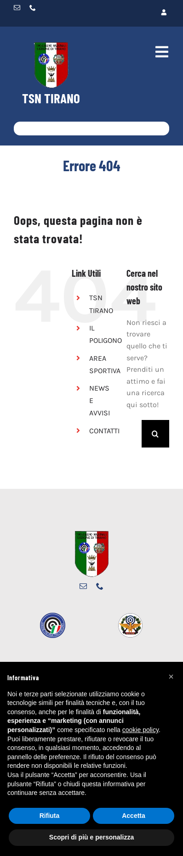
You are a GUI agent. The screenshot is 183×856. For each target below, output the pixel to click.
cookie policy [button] (140, 729)
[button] (171, 676)
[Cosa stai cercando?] (91, 128)
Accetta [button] (133, 815)
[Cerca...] (134, 434)
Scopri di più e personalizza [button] (91, 837)
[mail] (17, 8)
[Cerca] (21, 128)
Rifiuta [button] (50, 815)
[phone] (32, 8)
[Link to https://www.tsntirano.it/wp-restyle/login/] (130, 13)
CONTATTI (104, 430)
